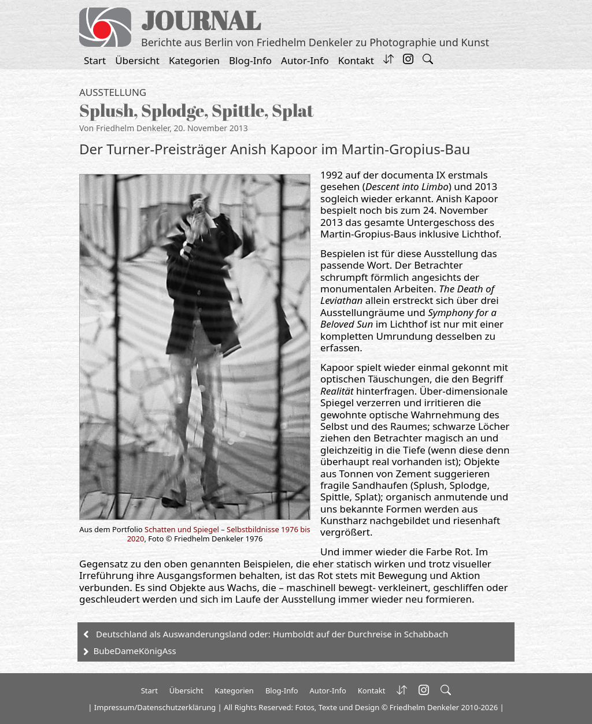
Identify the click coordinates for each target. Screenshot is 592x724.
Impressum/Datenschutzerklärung (155, 707)
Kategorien (194, 60)
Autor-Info (305, 60)
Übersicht (137, 60)
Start (95, 60)
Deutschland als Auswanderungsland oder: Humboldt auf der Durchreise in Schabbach (272, 634)
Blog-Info (250, 60)
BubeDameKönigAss (135, 650)
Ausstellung (112, 92)
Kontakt (356, 60)
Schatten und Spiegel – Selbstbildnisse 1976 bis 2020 (218, 534)
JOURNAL (201, 20)
